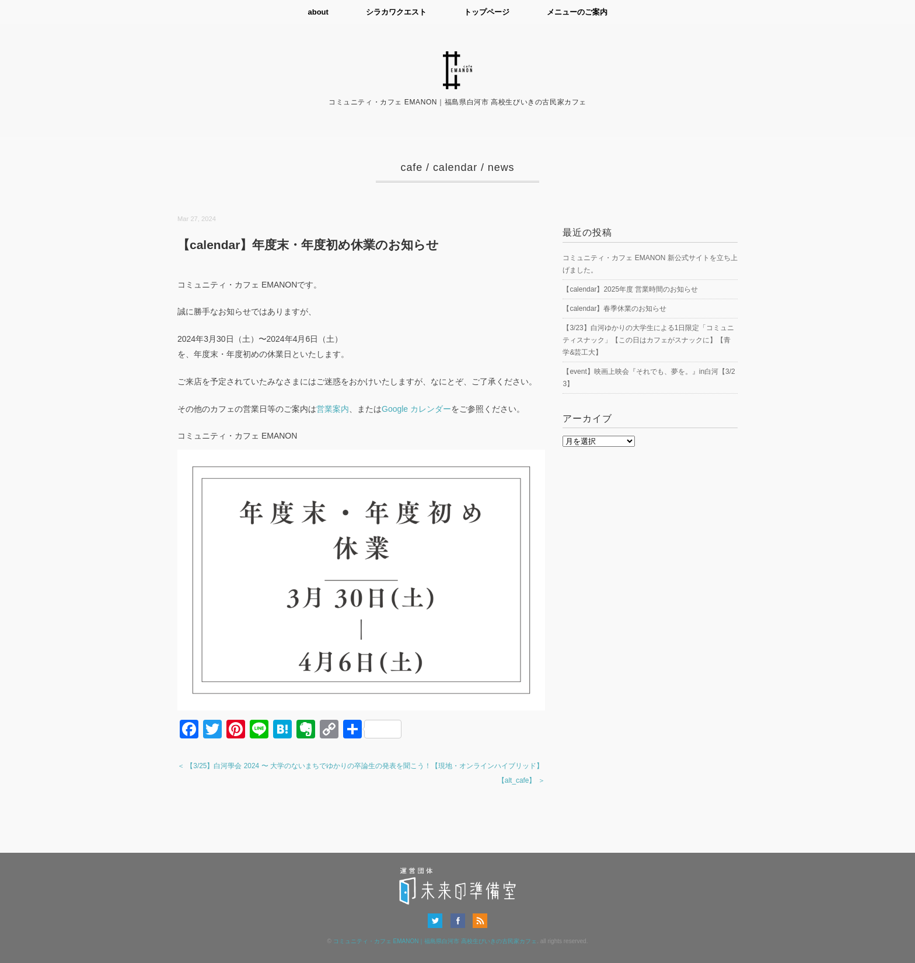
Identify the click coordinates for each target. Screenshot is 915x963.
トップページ (486, 12)
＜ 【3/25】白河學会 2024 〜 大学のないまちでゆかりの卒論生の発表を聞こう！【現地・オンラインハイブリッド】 (360, 766)
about (318, 12)
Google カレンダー (416, 409)
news (501, 167)
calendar (455, 167)
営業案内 (332, 409)
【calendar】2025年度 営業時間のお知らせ (630, 289)
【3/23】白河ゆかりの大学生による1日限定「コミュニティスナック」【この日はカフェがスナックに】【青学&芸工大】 (648, 340)
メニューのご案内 (577, 12)
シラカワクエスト (396, 12)
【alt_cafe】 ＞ (521, 780)
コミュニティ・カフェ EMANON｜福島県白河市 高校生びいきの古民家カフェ (435, 941)
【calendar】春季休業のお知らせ (614, 308)
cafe (412, 167)
